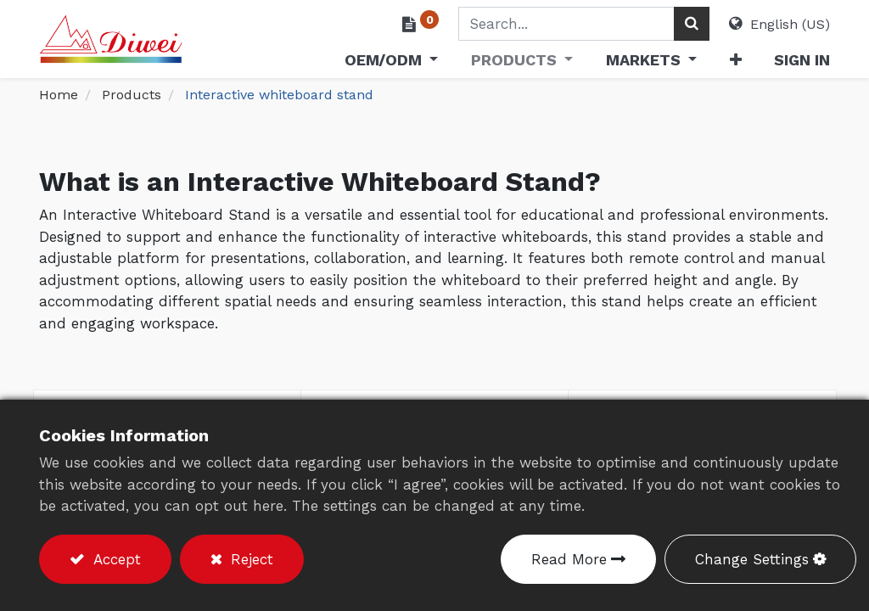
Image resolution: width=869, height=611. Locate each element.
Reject (249, 559)
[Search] (691, 24)
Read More (569, 559)
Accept (114, 559)
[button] (735, 63)
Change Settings (752, 559)
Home (58, 95)
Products (131, 95)
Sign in (802, 60)
